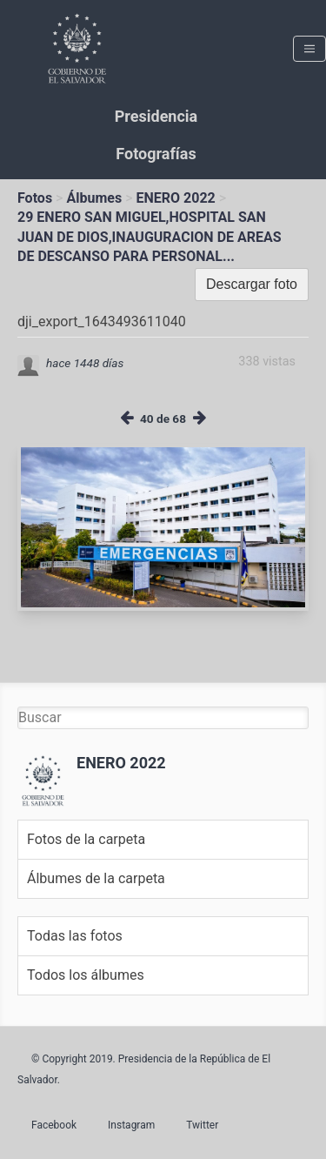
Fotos (34, 198)
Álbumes (94, 198)
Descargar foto (251, 284)
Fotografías (156, 153)
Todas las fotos (75, 936)
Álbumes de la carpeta (96, 878)
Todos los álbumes (85, 975)
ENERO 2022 (176, 198)
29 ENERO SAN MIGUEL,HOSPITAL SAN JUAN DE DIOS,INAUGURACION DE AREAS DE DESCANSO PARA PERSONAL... (149, 237)
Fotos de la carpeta (86, 839)
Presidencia (156, 116)
